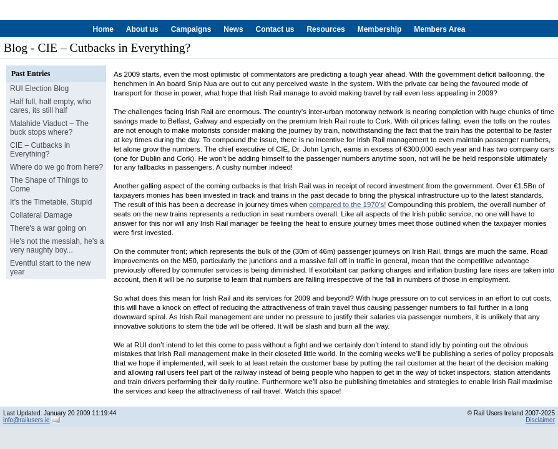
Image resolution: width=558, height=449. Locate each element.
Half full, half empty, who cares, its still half (50, 106)
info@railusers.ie (26, 420)
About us (142, 29)
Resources (325, 29)
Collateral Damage (41, 215)
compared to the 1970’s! (347, 204)
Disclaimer (540, 420)
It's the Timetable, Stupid (51, 202)
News (233, 29)
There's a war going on (48, 228)
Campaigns (191, 29)
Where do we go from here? (56, 167)
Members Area (439, 29)
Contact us (274, 29)
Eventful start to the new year (50, 267)
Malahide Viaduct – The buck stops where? (49, 128)
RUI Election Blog (39, 88)
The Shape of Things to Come (49, 184)
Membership (380, 29)
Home (103, 29)
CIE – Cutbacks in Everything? (40, 149)
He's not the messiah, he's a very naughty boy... (57, 245)
